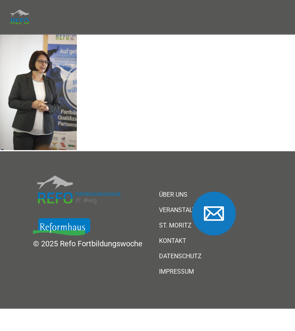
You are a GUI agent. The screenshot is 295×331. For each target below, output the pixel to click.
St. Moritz (175, 225)
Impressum (176, 272)
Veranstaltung (183, 210)
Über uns (173, 195)
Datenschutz (180, 256)
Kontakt (172, 241)
